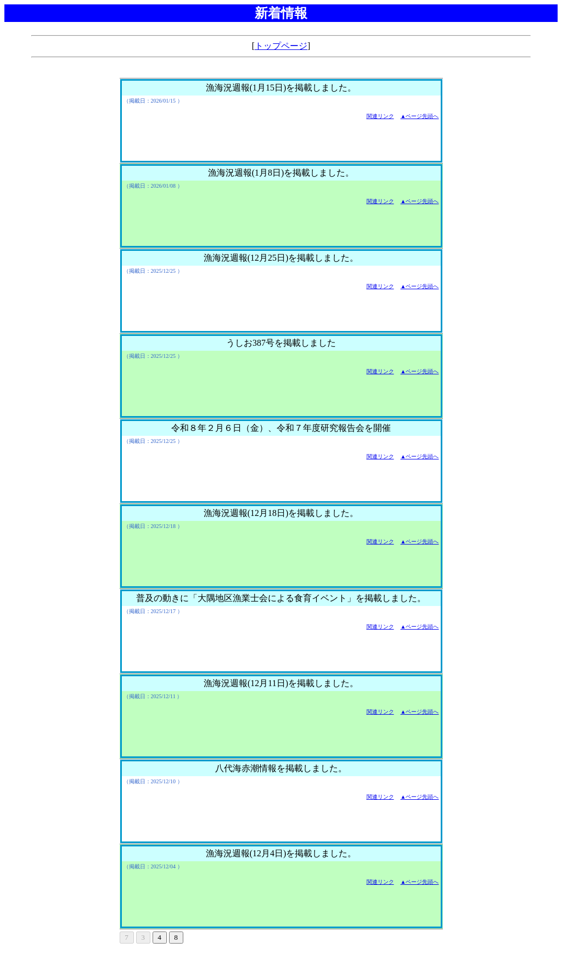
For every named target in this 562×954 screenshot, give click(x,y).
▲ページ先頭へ (420, 116)
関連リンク (380, 116)
